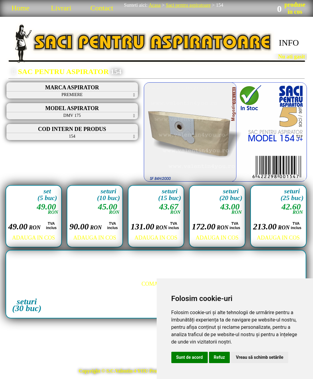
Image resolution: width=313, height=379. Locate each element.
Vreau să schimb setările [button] (259, 357)
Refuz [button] (219, 357)
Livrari (61, 8)
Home (20, 8)
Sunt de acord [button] (189, 357)
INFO (289, 42)
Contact (101, 8)
